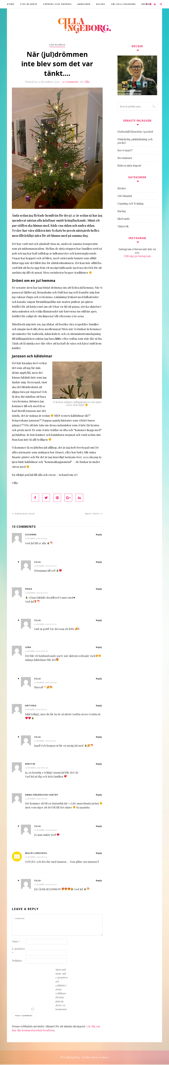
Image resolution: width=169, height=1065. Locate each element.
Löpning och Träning (57, 4)
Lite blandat (28, 4)
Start (11, 4)
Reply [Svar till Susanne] (99, 535)
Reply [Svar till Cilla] (99, 562)
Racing (100, 4)
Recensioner (125, 158)
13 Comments (70, 82)
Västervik (123, 226)
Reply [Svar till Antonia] (99, 706)
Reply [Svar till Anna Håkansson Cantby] (99, 795)
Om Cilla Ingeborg (123, 4)
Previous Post (23, 514)
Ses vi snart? (125, 150)
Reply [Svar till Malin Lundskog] (99, 853)
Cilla (86, 82)
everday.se (103, 1058)
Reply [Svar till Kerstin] (99, 764)
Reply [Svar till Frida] (99, 589)
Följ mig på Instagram (137, 256)
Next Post (94, 514)
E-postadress (18, 951)
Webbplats (17, 961)
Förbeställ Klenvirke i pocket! (135, 131)
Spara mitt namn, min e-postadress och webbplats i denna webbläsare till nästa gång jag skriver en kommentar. (61, 990)
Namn (16, 942)
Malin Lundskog (36, 853)
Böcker (122, 188)
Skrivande (84, 4)
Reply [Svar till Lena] (99, 647)
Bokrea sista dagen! (129, 165)
